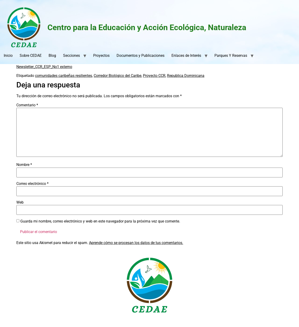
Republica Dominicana (185, 75)
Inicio (8, 55)
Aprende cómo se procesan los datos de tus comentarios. (136, 243)
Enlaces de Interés (186, 55)
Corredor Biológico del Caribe (117, 75)
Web (20, 202)
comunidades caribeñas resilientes (63, 75)
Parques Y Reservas (230, 55)
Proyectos (101, 55)
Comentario (27, 105)
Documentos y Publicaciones (140, 55)
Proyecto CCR (154, 75)
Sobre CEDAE (31, 55)
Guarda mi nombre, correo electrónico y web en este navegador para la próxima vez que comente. (100, 221)
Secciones (71, 55)
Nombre (24, 165)
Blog (52, 55)
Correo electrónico (32, 184)
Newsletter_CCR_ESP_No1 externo (44, 67)
